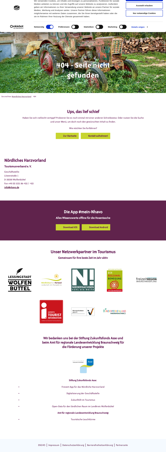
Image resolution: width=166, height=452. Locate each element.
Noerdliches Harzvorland (21, 97)
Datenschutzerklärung (73, 445)
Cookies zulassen (144, 6)
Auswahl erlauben (144, 14)
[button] (67, 136)
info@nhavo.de (11, 187)
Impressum (53, 445)
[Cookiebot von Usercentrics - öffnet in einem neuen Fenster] (16, 36)
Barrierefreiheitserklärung (100, 445)
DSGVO (41, 445)
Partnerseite (122, 445)
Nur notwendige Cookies (144, 22)
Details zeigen (137, 35)
